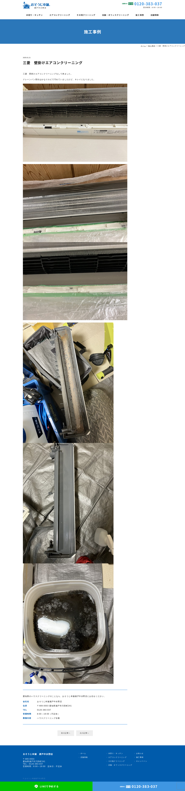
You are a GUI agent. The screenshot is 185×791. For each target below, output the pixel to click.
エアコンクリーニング (59, 15)
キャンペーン (141, 761)
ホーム (83, 753)
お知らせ (139, 753)
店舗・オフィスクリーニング (115, 15)
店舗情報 (155, 15)
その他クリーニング (86, 15)
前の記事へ (65, 733)
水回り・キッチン (34, 15)
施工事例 (140, 15)
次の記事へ (84, 733)
